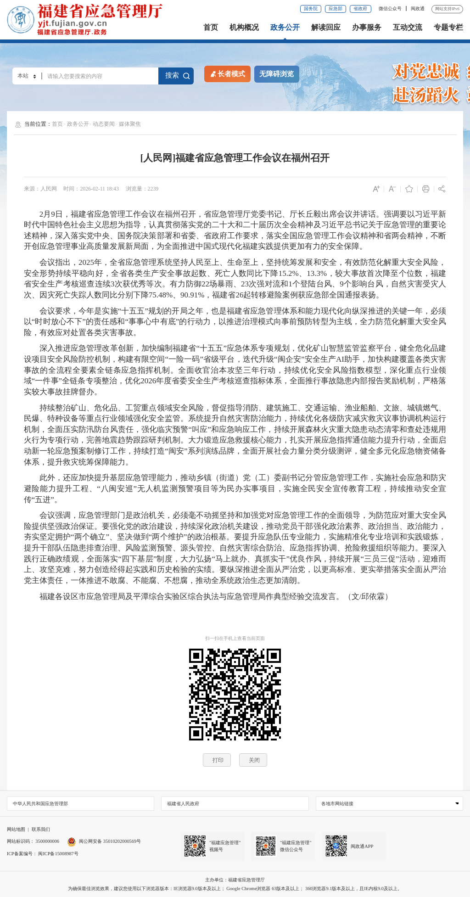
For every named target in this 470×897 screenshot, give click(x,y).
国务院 (311, 8)
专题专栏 (448, 27)
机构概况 (244, 27)
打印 (218, 760)
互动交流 (407, 27)
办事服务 (366, 27)
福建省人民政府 (183, 803)
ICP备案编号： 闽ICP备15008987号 (42, 853)
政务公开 (285, 27)
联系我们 (41, 829)
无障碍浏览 (276, 74)
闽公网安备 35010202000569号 (104, 841)
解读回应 (326, 27)
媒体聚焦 (130, 124)
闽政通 (418, 8)
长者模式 (227, 73)
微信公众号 (391, 8)
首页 (210, 27)
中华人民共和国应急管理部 (40, 803)
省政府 (360, 8)
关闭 (254, 760)
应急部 (335, 8)
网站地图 (16, 829)
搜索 (177, 75)
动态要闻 (104, 124)
